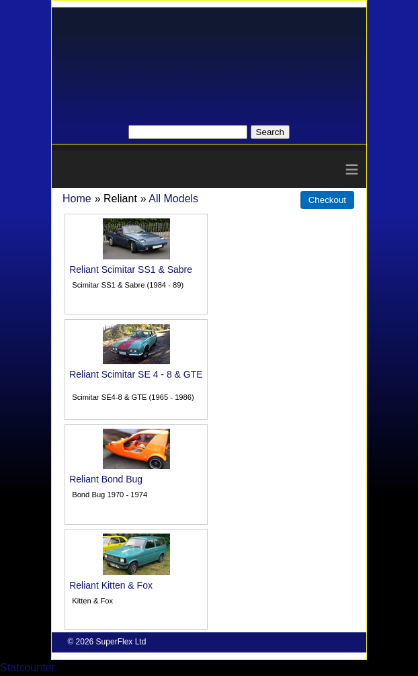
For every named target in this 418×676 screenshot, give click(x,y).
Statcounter (27, 667)
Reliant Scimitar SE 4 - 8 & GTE (135, 374)
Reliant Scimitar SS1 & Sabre (130, 269)
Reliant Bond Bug (105, 479)
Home (76, 198)
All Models (173, 198)
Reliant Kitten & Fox (111, 585)
